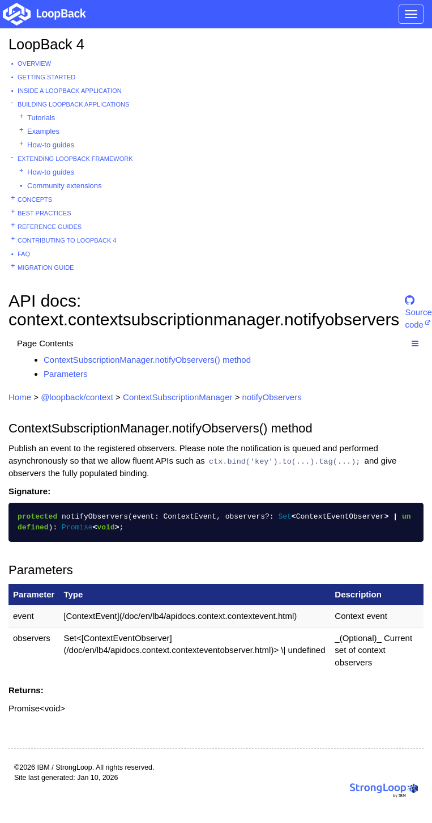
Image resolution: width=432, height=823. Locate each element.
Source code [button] (418, 305)
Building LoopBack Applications (73, 104)
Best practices (44, 213)
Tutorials (41, 117)
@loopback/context (77, 397)
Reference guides (50, 226)
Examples (43, 131)
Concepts (35, 199)
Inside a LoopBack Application (70, 90)
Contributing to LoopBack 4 (67, 240)
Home (19, 397)
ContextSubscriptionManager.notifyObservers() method (147, 359)
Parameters (66, 374)
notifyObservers (272, 397)
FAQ (24, 254)
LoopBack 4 (46, 44)
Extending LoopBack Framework (75, 158)
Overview (34, 63)
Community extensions (64, 185)
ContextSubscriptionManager (177, 397)
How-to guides (50, 145)
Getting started (46, 77)
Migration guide (46, 267)
